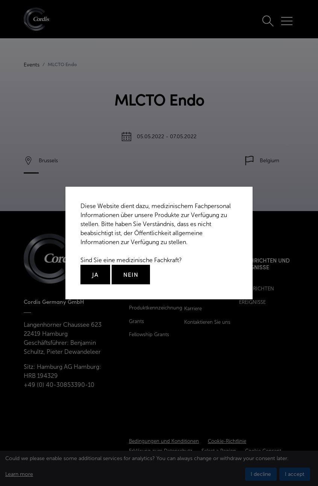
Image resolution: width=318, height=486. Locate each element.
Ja (95, 274)
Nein (130, 274)
